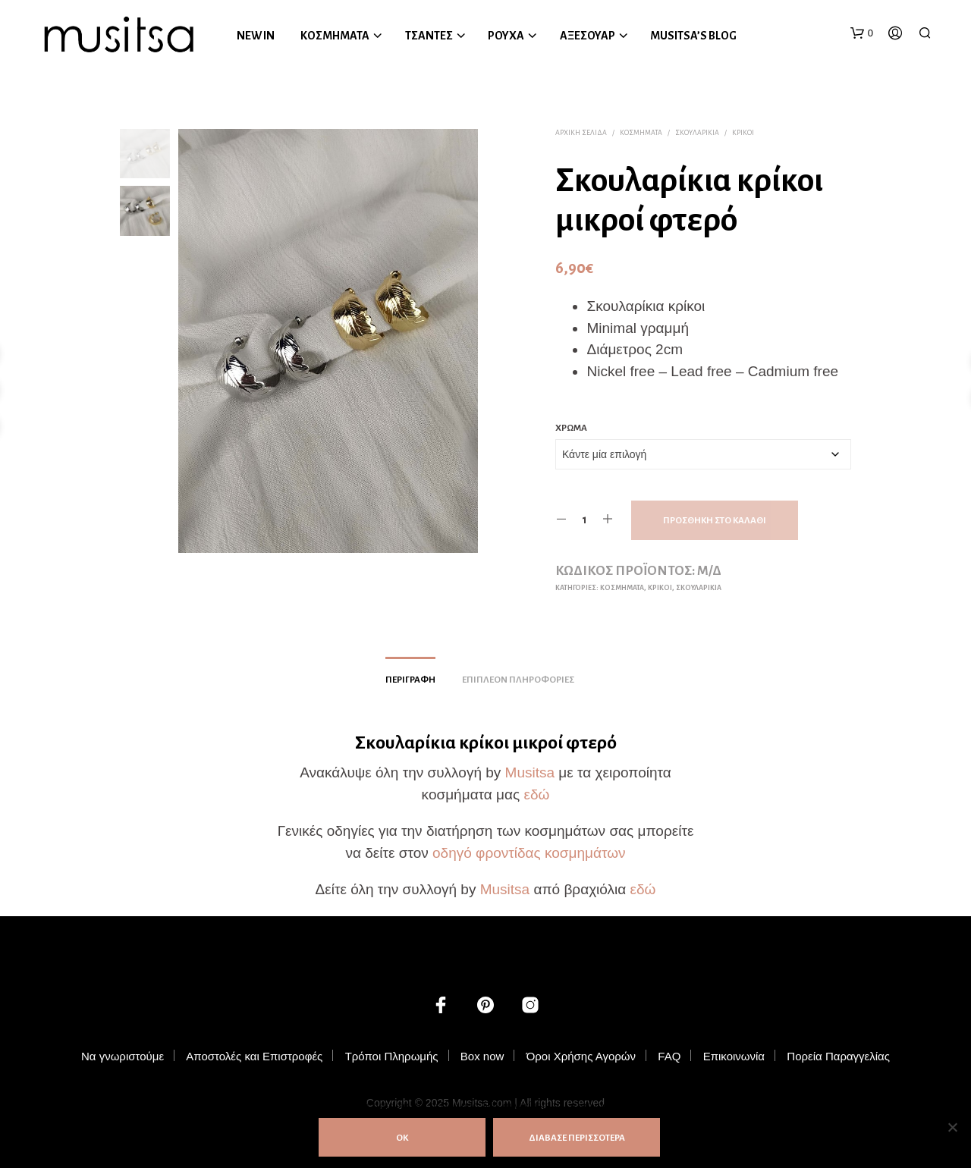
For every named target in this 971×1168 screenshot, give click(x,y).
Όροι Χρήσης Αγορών (581, 1056)
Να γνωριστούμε (122, 1056)
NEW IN (256, 36)
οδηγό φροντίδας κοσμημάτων (529, 853)
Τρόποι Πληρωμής (391, 1056)
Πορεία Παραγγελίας (838, 1056)
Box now (482, 1056)
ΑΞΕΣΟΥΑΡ (587, 36)
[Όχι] (952, 1127)
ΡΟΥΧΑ (506, 36)
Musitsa (530, 772)
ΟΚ (402, 1138)
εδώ (536, 794)
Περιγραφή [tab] (410, 680)
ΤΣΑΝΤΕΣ (429, 36)
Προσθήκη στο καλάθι (714, 521)
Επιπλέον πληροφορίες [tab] (518, 680)
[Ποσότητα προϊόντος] (584, 519)
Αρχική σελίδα (581, 133)
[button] (861, 33)
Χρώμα (571, 428)
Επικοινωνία (734, 1056)
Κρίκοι (743, 133)
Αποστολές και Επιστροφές (254, 1056)
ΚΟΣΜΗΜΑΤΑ (334, 36)
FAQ (669, 1056)
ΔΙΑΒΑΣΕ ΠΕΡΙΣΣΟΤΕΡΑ (577, 1138)
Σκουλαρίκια (697, 133)
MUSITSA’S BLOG (693, 36)
